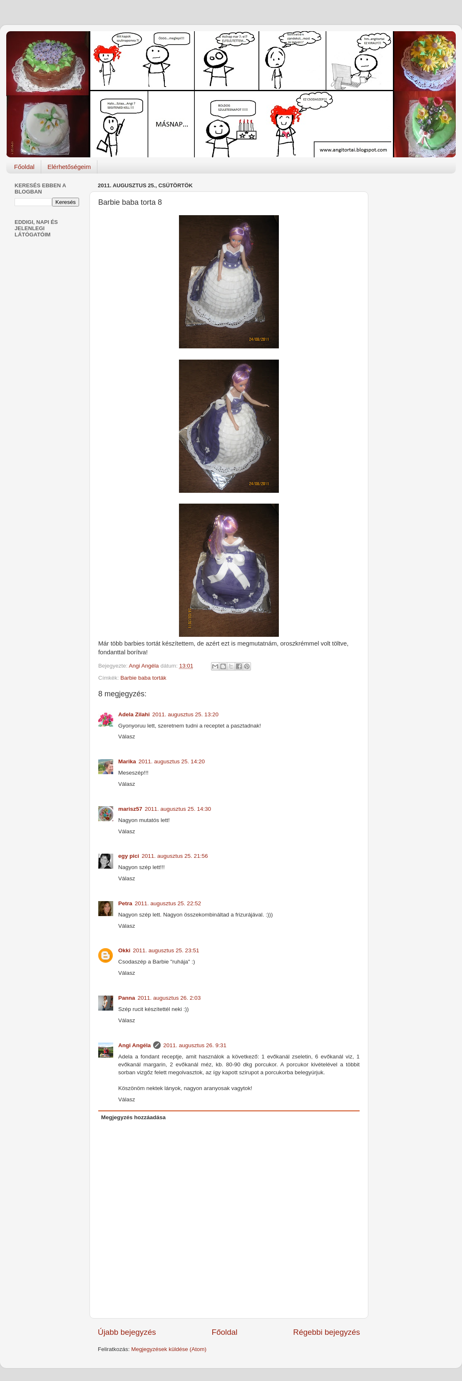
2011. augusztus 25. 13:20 (185, 714)
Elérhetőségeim (69, 166)
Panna (126, 998)
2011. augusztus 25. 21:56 (175, 856)
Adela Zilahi (134, 714)
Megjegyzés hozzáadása (133, 1117)
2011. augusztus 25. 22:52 (168, 903)
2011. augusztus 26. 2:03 (169, 998)
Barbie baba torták (143, 678)
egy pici (128, 856)
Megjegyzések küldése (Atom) (168, 1349)
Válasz (126, 736)
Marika (127, 761)
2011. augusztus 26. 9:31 (194, 1045)
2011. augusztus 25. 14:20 (172, 761)
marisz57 (130, 809)
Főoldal (24, 166)
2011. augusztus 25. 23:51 (166, 950)
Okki (124, 950)
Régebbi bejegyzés (326, 1332)
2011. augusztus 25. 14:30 (178, 809)
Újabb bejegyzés (127, 1332)
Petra (125, 903)
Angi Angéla (134, 1045)
